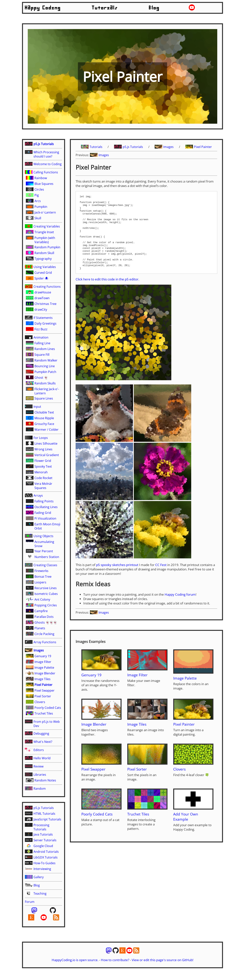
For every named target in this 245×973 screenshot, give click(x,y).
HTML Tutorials (44, 813)
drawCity (40, 309)
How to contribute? (115, 960)
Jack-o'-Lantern (45, 212)
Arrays (38, 495)
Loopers (40, 582)
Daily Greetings (45, 323)
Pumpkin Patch (45, 372)
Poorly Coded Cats (47, 708)
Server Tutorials (44, 840)
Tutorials (105, 8)
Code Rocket (43, 478)
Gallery (38, 877)
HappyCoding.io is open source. (75, 960)
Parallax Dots (44, 617)
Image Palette (44, 667)
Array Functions (44, 642)
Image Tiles (42, 679)
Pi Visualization (45, 518)
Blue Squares (43, 184)
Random (39, 788)
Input (37, 406)
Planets (39, 628)
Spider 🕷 (41, 278)
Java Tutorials (43, 834)
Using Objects (43, 536)
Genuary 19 (42, 656)
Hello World (42, 758)
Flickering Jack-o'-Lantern (46, 391)
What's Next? (42, 742)
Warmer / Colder (46, 429)
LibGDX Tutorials (45, 857)
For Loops (40, 438)
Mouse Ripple (44, 418)
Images (38, 650)
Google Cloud (43, 846)
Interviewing (42, 869)
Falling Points (44, 501)
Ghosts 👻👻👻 (45, 622)
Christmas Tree (45, 304)
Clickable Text (44, 412)
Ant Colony (42, 599)
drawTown (42, 298)
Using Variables (44, 267)
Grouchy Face (44, 424)
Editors (38, 750)
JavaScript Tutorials (47, 819)
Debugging (41, 733)
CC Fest (161, 579)
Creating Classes (45, 565)
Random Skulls (45, 383)
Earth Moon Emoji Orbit (47, 526)
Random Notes (45, 780)
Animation (40, 337)
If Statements (43, 318)
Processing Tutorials (41, 827)
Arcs (37, 201)
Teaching (40, 893)
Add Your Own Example (185, 831)
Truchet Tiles (43, 713)
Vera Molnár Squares (43, 486)
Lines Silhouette (45, 443)
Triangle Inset (44, 232)
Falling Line (42, 343)
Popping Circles (45, 605)
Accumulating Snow (44, 544)
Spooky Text (43, 466)
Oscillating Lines (46, 507)
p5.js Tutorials (43, 144)
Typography (43, 259)
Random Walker (45, 360)
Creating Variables (46, 226)
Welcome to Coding (47, 164)
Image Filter (42, 662)
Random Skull (44, 253)
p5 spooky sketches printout (117, 579)
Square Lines (43, 398)
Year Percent (43, 551)
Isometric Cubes (46, 594)
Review (38, 766)
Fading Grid (42, 513)
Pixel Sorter (42, 696)
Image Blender (44, 673)
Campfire (41, 611)
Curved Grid (43, 272)
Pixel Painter (43, 685)
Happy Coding (43, 8)
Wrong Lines (43, 449)
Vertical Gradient (46, 455)
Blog (154, 8)
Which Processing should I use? (46, 154)
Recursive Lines (45, 588)
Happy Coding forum (180, 609)
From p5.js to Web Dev (46, 724)
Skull (37, 218)
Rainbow (40, 178)
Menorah (41, 472)
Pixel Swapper (44, 690)
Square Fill (41, 354)
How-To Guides (44, 863)
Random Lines (44, 349)
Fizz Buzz (40, 329)
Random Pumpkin (47, 247)
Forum (29, 902)
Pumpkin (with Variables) (44, 240)
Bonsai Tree (42, 576)
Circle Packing (44, 634)
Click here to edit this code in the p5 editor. (107, 294)
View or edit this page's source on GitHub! (162, 960)
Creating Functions (47, 286)
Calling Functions (45, 172)
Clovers (39, 702)
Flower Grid (42, 461)
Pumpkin (40, 207)
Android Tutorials (46, 852)
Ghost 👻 (41, 377)
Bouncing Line (44, 366)
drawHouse (42, 292)
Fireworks (41, 571)
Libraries (39, 774)
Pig (36, 195)
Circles (39, 189)
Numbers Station (46, 557)
